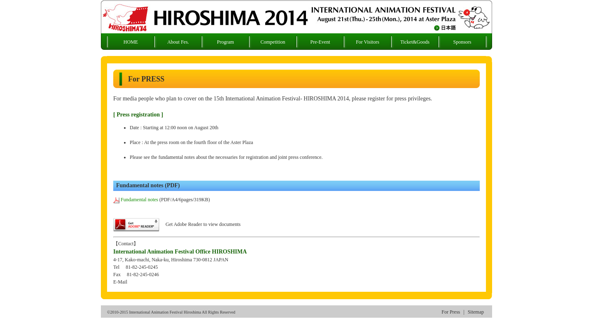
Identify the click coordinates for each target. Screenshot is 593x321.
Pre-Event (320, 42)
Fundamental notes (135, 199)
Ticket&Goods (415, 42)
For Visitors (367, 42)
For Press (450, 312)
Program (225, 42)
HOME (131, 42)
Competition (273, 42)
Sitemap (476, 312)
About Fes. (178, 42)
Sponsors (462, 42)
